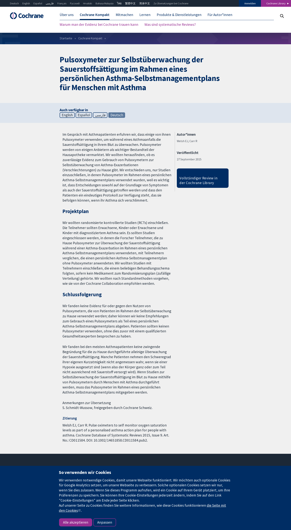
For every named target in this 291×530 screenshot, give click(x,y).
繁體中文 (130, 3)
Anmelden (250, 3)
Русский (75, 3)
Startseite (66, 38)
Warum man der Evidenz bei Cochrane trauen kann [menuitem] (99, 24)
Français (61, 3)
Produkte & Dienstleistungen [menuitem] (179, 14)
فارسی (50, 3)
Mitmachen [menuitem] (124, 14)
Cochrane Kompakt (90, 38)
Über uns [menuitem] (67, 14)
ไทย (119, 3)
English (26, 3)
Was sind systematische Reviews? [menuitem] (170, 24)
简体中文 (144, 3)
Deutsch (14, 3)
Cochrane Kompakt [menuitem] (94, 14)
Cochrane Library (276, 3)
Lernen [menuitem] (144, 14)
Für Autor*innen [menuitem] (219, 14)
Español (37, 3)
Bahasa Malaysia (104, 3)
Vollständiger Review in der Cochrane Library (198, 180)
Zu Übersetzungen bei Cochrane (170, 3)
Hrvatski (87, 3)
